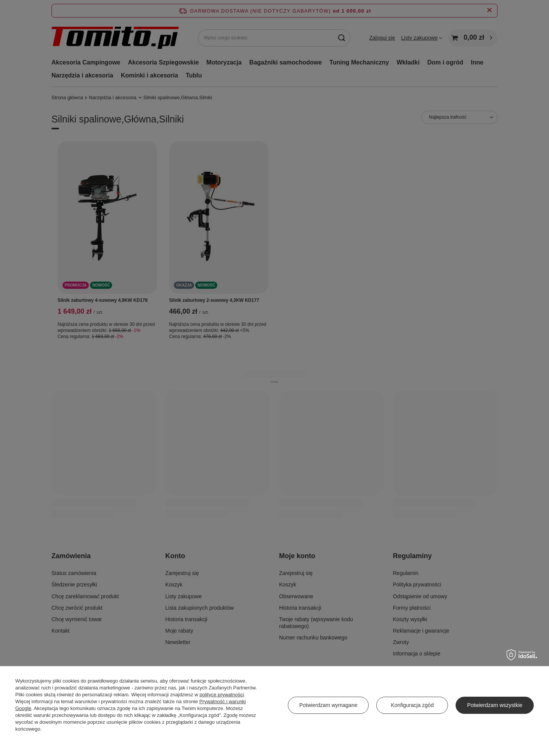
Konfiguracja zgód (412, 705)
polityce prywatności (221, 694)
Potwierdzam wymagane (328, 705)
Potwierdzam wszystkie (494, 705)
